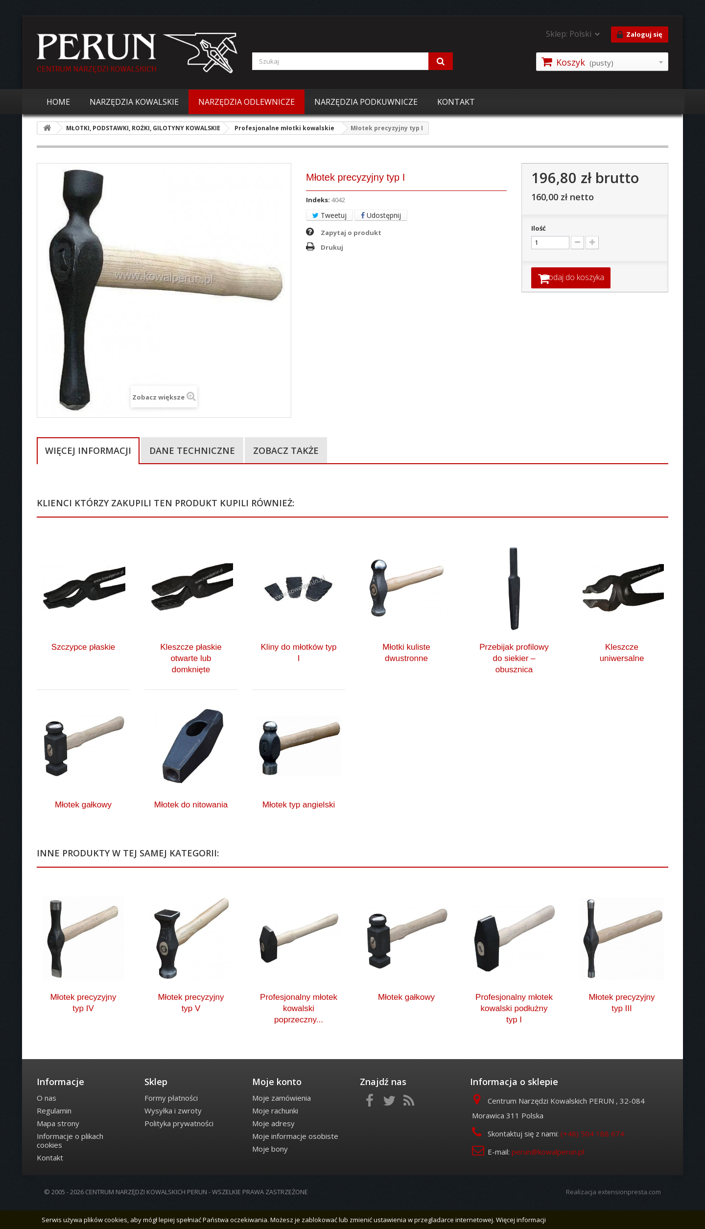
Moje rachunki (275, 1131)
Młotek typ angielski (298, 825)
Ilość (538, 228)
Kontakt (50, 1178)
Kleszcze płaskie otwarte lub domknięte (191, 679)
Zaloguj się (639, 35)
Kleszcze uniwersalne (622, 673)
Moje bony (270, 1169)
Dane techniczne (192, 450)
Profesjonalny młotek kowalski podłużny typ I (514, 1029)
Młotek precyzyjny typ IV (83, 1023)
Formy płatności (171, 1118)
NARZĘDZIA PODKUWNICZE (366, 101)
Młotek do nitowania (191, 825)
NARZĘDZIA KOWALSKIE (134, 101)
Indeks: (318, 199)
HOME (58, 101)
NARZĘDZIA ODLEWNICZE (246, 101)
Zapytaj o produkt (351, 232)
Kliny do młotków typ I (299, 673)
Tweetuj (329, 215)
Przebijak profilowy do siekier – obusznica (514, 679)
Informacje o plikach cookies (70, 1161)
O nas (46, 1118)
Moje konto (277, 1102)
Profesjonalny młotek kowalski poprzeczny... (298, 1029)
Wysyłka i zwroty (173, 1131)
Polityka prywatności (178, 1144)
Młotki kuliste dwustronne (406, 673)
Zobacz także (286, 450)
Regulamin (54, 1131)
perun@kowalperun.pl (548, 1172)
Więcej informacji (88, 450)
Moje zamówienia (281, 1118)
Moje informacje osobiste (295, 1156)
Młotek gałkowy (83, 825)
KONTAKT (456, 101)
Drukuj (332, 247)
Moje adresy (273, 1144)
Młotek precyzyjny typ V (191, 1023)
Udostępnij (381, 215)
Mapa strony (58, 1144)
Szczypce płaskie (83, 667)
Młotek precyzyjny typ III (621, 1023)
